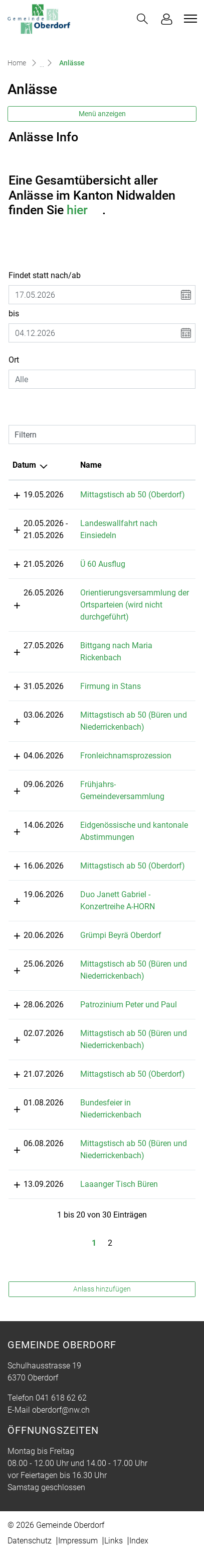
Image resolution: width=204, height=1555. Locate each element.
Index (138, 1516)
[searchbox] (102, 379)
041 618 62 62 (61, 1373)
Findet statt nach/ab (45, 275)
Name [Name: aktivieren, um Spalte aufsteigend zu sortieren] (82, 465)
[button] (142, 19)
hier (84, 210)
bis (14, 313)
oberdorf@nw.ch (61, 1386)
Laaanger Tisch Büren (110, 1160)
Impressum (78, 1516)
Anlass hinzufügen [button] (102, 1265)
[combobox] (102, 379)
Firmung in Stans (102, 686)
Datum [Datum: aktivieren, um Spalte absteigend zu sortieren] (24, 465)
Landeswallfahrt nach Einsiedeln (129, 523)
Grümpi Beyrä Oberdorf (112, 923)
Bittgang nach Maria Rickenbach (129, 657)
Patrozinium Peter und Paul (120, 992)
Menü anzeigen (102, 114)
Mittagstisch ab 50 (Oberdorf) (124, 494)
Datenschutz (30, 1516)
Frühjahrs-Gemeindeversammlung (131, 784)
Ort (14, 360)
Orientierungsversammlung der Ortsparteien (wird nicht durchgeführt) (126, 617)
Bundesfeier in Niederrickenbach (128, 1090)
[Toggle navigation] (188, 19)
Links (113, 1516)
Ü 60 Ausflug (94, 576)
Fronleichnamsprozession (117, 755)
